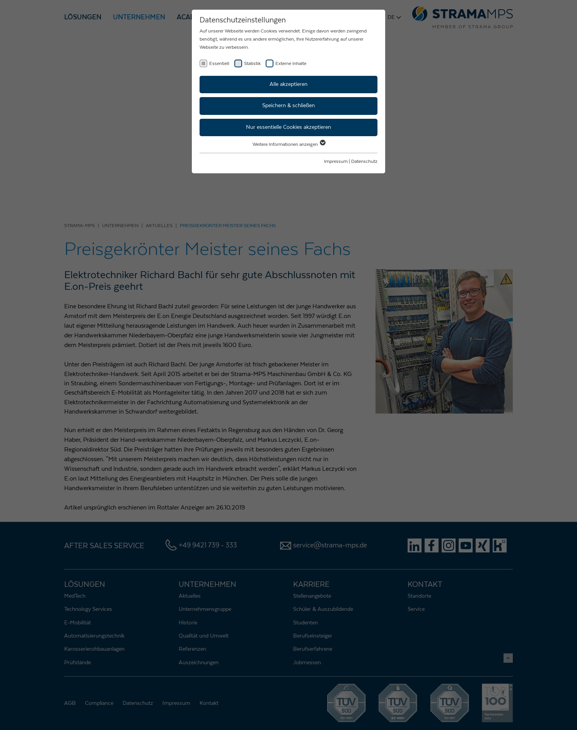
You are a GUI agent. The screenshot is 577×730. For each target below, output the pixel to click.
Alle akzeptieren (288, 84)
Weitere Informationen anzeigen (289, 144)
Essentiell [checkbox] (219, 63)
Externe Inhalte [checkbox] (290, 63)
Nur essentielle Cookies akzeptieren (288, 127)
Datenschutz (364, 161)
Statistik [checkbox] (252, 63)
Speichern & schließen (288, 106)
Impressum (336, 161)
